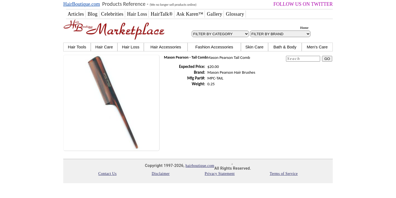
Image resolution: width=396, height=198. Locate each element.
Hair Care (104, 47)
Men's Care (317, 47)
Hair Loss (130, 47)
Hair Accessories (165, 47)
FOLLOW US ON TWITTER (303, 4)
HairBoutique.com (81, 4)
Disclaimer (160, 174)
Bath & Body (284, 47)
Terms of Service (284, 174)
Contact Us (107, 174)
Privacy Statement (220, 174)
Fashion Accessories (214, 47)
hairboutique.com (200, 166)
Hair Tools (77, 47)
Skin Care (254, 47)
